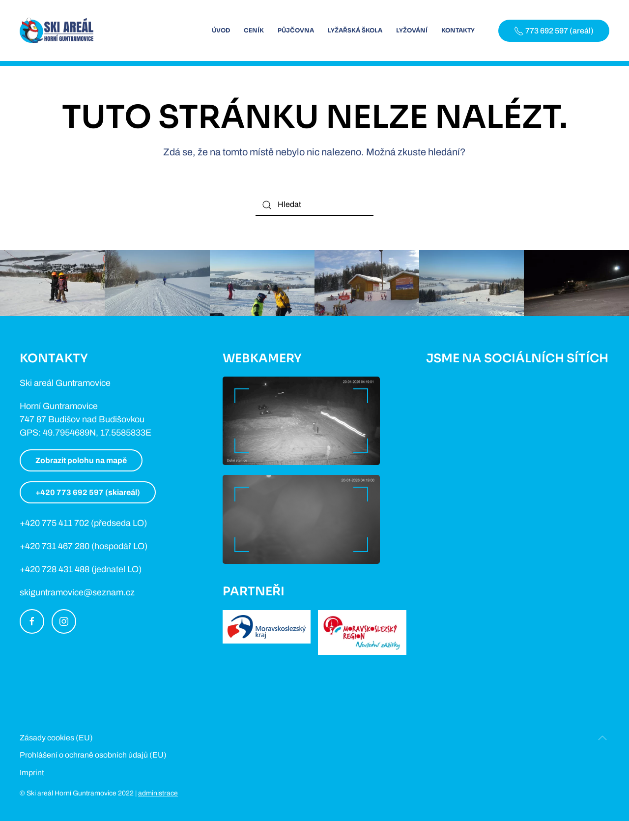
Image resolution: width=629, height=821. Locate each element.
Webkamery (262, 358)
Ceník (254, 30)
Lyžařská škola (355, 30)
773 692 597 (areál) (554, 31)
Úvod (221, 30)
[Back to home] (56, 30)
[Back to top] (602, 738)
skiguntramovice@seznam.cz (77, 592)
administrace (158, 793)
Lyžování (412, 30)
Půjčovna (296, 30)
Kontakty (458, 30)
